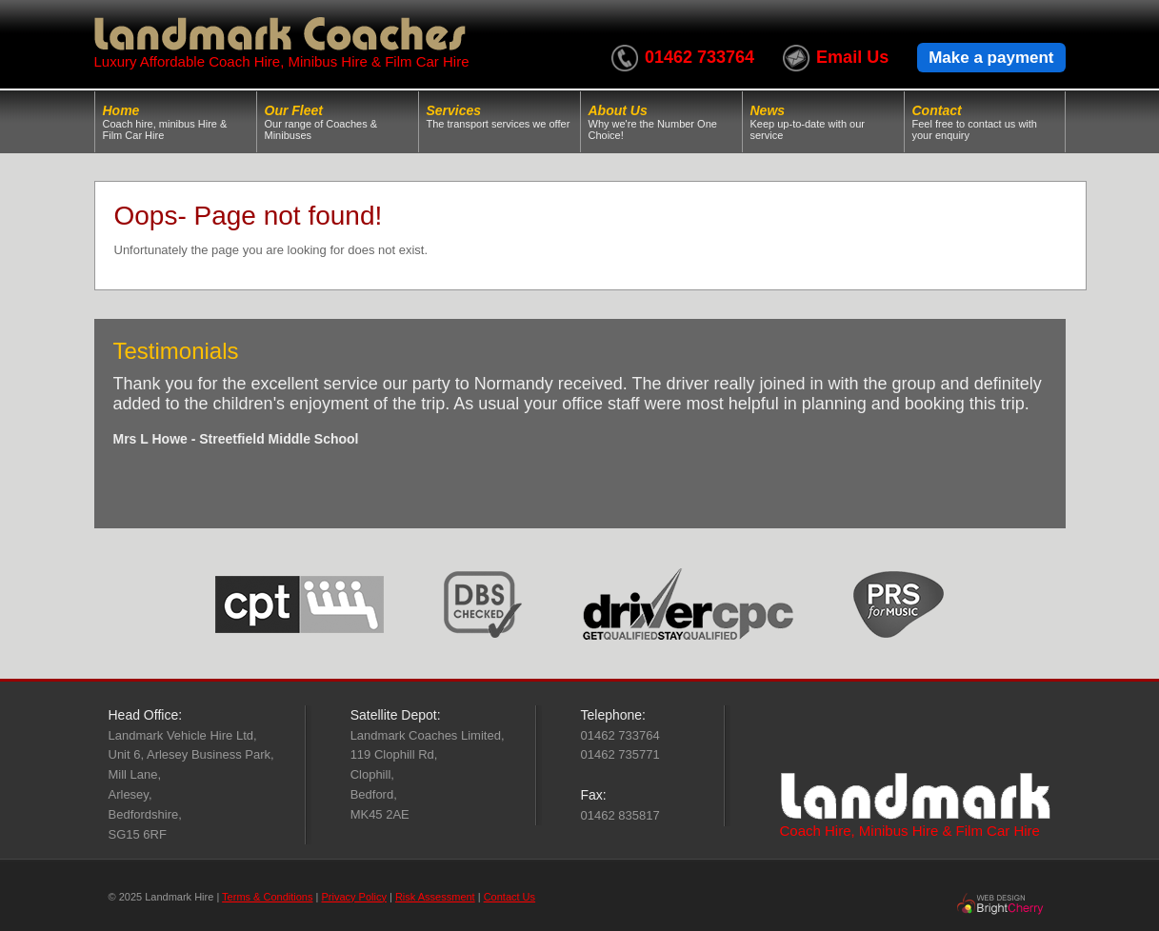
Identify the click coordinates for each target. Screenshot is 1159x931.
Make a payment (991, 58)
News (823, 122)
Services (499, 116)
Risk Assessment (435, 896)
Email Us (852, 57)
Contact (984, 122)
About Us (661, 122)
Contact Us (509, 896)
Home (176, 122)
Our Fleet (337, 122)
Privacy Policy (353, 896)
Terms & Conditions (267, 896)
